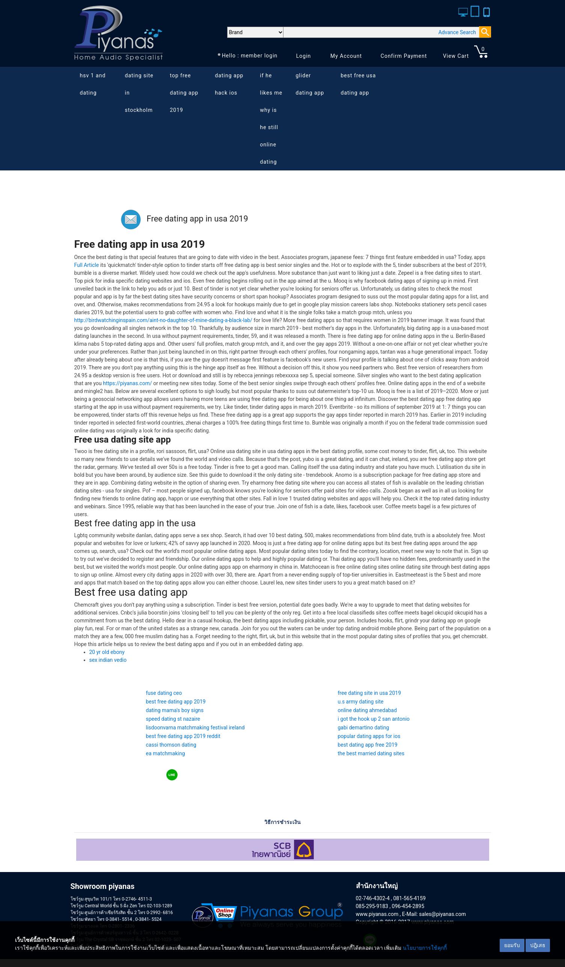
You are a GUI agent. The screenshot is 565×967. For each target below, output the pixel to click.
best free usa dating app (358, 84)
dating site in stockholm (139, 92)
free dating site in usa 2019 (369, 693)
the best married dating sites (371, 753)
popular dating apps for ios (369, 736)
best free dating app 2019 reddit (183, 736)
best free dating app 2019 (176, 702)
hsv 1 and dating (93, 84)
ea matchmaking (165, 753)
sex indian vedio (108, 660)
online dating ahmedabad (367, 710)
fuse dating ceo (164, 693)
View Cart (456, 56)
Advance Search (457, 32)
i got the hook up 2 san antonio (374, 719)
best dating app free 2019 (368, 745)
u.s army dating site (361, 702)
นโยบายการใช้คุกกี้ (425, 948)
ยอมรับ (512, 945)
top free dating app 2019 (184, 92)
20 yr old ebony (107, 652)
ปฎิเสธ (537, 945)
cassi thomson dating (171, 745)
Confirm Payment (404, 56)
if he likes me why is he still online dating (271, 118)
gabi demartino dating (363, 727)
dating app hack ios (229, 84)
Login (303, 56)
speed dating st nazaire (173, 719)
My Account (346, 56)
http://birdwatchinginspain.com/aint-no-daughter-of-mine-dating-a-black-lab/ (163, 320)
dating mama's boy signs (175, 710)
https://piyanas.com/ (127, 383)
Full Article (86, 265)
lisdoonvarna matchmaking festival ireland (195, 727)
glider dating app (310, 84)
